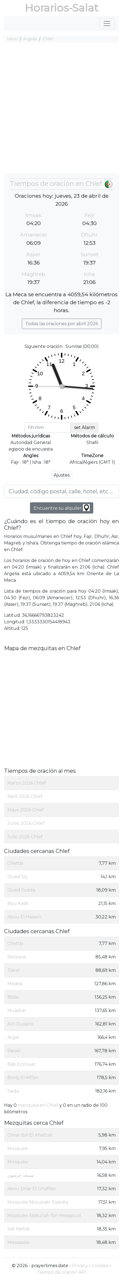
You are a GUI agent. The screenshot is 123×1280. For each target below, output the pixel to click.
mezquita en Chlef (38, 1105)
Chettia (15, 863)
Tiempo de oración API (61, 1272)
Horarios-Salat (61, 7)
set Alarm (84, 427)
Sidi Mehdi (18, 1229)
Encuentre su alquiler (62, 507)
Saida (13, 1091)
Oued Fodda (21, 890)
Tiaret (13, 970)
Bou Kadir (18, 903)
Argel (13, 1037)
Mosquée (17, 1148)
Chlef (48, 38)
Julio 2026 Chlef (25, 836)
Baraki (14, 1050)
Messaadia (18, 1242)
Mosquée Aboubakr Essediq (37, 1202)
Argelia (30, 38)
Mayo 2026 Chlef (25, 809)
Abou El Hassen (24, 916)
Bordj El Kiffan (22, 1077)
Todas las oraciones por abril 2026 (61, 323)
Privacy (80, 1265)
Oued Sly (17, 876)
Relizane (16, 956)
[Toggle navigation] (107, 23)
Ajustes (62, 475)
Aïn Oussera (20, 1024)
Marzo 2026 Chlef (26, 783)
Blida (12, 997)
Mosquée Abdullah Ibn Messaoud (44, 1215)
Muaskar (16, 1010)
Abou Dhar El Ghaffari (31, 1188)
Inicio (12, 38)
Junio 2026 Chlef (25, 823)
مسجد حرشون (20, 1175)
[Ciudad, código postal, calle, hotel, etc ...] (61, 491)
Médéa (14, 983)
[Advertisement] (61, 108)
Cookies (100, 1265)
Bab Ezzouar (21, 1064)
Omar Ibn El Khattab (30, 1135)
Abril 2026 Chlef (24, 796)
